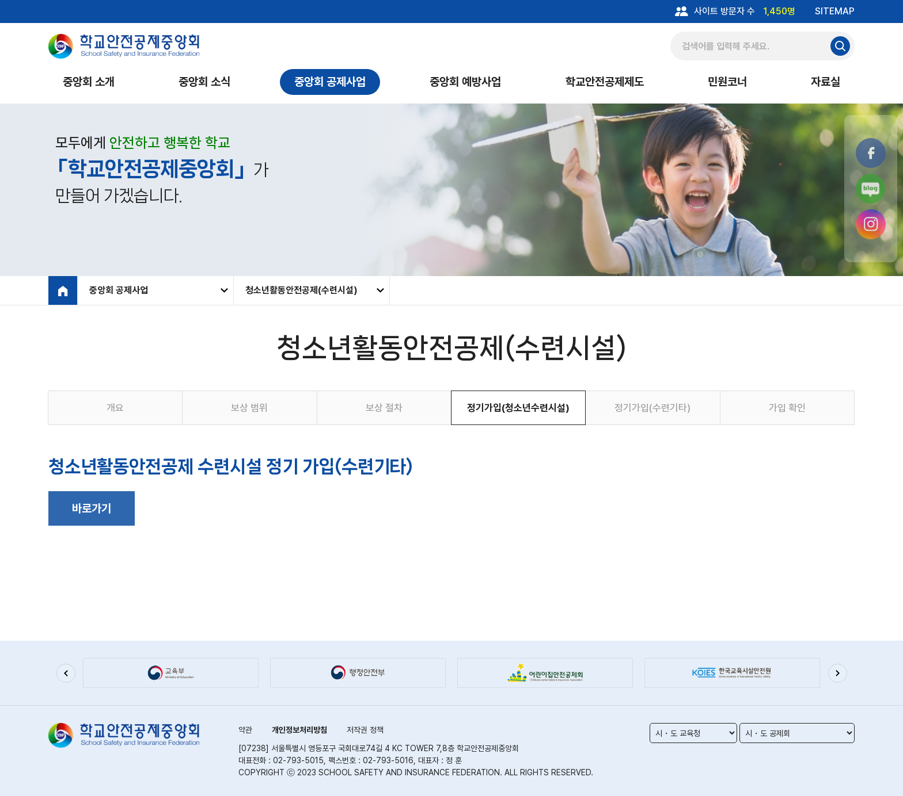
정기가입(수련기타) (652, 408)
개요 (115, 408)
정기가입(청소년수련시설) (518, 408)
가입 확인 (787, 408)
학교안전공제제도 (605, 82)
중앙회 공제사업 (330, 82)
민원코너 (727, 82)
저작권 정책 (365, 729)
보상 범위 (249, 408)
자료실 (825, 82)
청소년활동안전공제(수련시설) (301, 290)
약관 (245, 729)
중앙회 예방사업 (465, 82)
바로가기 (91, 508)
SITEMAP (835, 11)
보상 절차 (384, 408)
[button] (65, 673)
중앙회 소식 (204, 82)
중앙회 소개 (89, 82)
